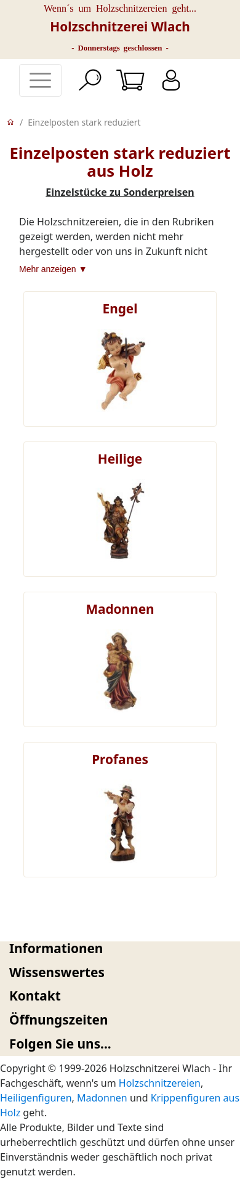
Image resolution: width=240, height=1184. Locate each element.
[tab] (120, 948)
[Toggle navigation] (40, 80)
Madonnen (102, 1098)
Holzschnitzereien (160, 1083)
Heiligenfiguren (36, 1098)
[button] (120, 948)
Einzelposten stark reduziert (84, 122)
